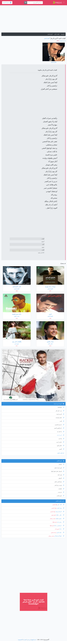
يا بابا (61, 529)
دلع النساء (61, 407)
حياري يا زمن (60, 442)
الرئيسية (62, 34)
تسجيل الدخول (7, 2)
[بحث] (25, 2)
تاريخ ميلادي (60, 495)
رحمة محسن (53, 532)
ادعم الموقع (33, 639)
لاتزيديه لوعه (60, 414)
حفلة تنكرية (60, 532)
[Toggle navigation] (64, 2)
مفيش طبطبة (59, 518)
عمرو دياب (57, 529)
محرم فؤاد (54, 522)
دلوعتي (61, 464)
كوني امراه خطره (59, 467)
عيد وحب (61, 492)
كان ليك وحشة (59, 511)
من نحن (29, 639)
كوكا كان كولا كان (59, 536)
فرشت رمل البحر (59, 485)
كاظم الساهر (47, 38)
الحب (62, 421)
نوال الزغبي (54, 504)
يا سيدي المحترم (59, 424)
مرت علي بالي (60, 410)
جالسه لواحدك (60, 417)
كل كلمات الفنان (60, 453)
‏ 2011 (58, 40)
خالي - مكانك (60, 515)
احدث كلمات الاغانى (60, 501)
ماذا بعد (61, 438)
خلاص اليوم (60, 445)
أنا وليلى (61, 478)
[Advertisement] (33, 20)
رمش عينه (60, 522)
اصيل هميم (53, 515)
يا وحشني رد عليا (59, 525)
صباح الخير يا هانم (59, 481)
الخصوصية (20, 639)
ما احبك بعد (60, 431)
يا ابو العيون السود (59, 428)
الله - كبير (60, 504)
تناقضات (61, 488)
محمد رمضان (52, 518)
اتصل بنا (24, 639)
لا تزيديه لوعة (63, 40)
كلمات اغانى (56, 34)
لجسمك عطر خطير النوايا (57, 471)
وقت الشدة (60, 508)
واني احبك (61, 474)
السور (61, 449)
